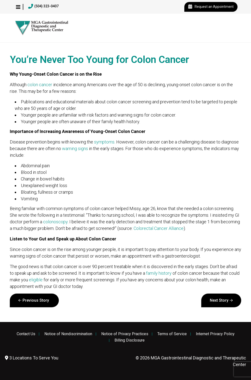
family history (159, 273)
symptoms (104, 141)
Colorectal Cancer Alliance (159, 228)
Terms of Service (172, 334)
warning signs (75, 148)
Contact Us (26, 334)
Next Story (219, 300)
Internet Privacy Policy (215, 334)
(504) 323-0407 (43, 6)
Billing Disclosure (129, 340)
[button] (18, 7)
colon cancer (39, 84)
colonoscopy (55, 221)
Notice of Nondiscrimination (68, 334)
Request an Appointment (211, 6)
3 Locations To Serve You (31, 357)
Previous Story (36, 300)
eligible (36, 279)
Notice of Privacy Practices (124, 334)
